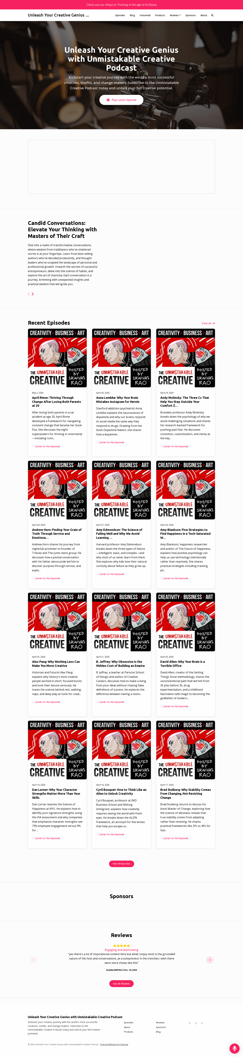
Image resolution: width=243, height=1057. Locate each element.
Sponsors (190, 15)
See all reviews (121, 983)
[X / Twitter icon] (190, 1023)
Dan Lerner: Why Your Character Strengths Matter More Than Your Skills (56, 793)
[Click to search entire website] (212, 15)
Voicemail (145, 15)
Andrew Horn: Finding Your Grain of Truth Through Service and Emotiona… (57, 533)
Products (160, 15)
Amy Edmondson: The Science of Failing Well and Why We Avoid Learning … (119, 533)
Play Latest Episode (121, 100)
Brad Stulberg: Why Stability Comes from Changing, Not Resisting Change (185, 793)
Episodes (120, 15)
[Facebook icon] (196, 1023)
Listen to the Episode (46, 446)
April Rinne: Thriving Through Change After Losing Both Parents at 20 (56, 401)
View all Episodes (121, 863)
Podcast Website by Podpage (114, 1044)
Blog (132, 15)
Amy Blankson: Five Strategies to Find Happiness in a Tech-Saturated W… (185, 533)
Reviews (174, 15)
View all (208, 323)
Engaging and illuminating (121, 950)
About (203, 15)
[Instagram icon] (202, 1023)
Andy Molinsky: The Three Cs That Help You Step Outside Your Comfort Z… (184, 401)
